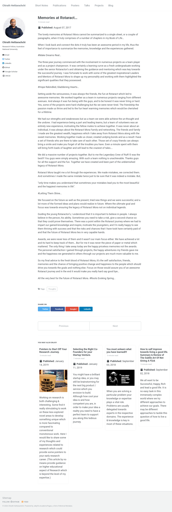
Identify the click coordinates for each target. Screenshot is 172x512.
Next (115, 326)
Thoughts (52, 289)
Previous (63, 326)
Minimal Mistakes (65, 506)
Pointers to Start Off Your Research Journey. (53, 351)
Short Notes (41, 5)
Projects (99, 5)
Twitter (6, 59)
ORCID (6, 76)
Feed (24, 502)
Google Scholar (9, 71)
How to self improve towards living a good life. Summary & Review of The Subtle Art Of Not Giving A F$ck (154, 355)
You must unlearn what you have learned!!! (119, 351)
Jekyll (36, 506)
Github (6, 67)
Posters (75, 5)
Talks (87, 5)
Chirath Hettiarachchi (14, 5)
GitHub (15, 502)
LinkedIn (6, 63)
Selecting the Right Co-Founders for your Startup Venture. (85, 352)
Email (5, 55)
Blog (110, 5)
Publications (59, 5)
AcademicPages (46, 506)
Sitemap (6, 498)
